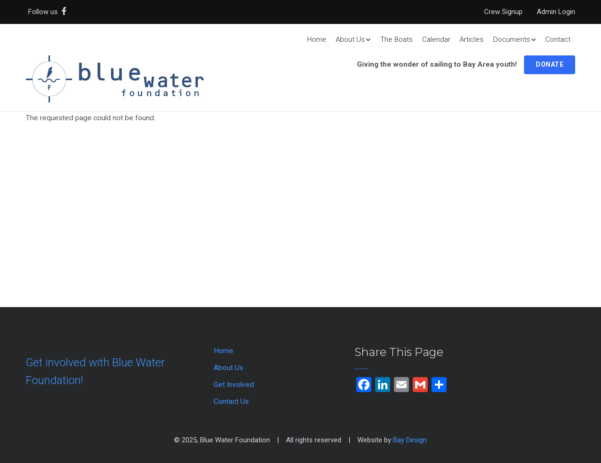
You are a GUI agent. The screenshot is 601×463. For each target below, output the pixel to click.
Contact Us (231, 401)
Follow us (49, 12)
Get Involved (234, 384)
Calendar (436, 39)
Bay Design (410, 440)
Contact (557, 39)
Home (316, 39)
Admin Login (556, 12)
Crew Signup (503, 12)
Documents (514, 39)
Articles (472, 39)
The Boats (396, 39)
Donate (549, 64)
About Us (353, 39)
